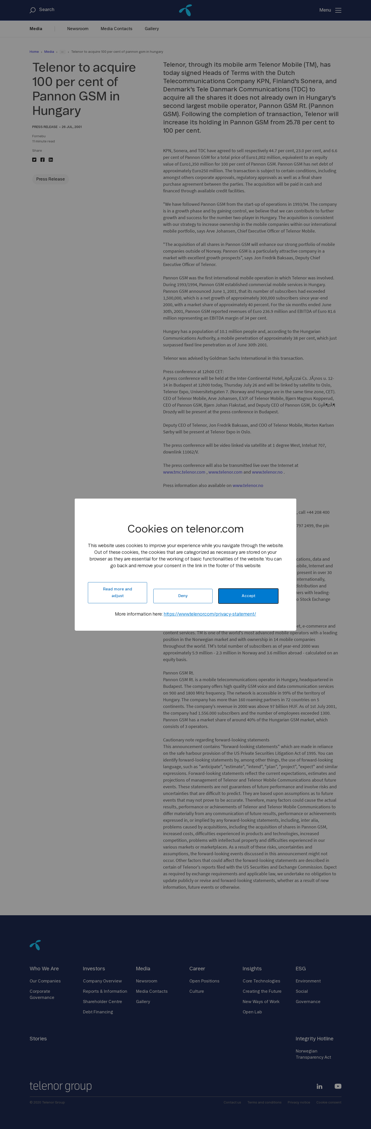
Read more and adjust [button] (117, 592)
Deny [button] (183, 596)
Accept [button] (248, 596)
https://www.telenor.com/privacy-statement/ (210, 614)
